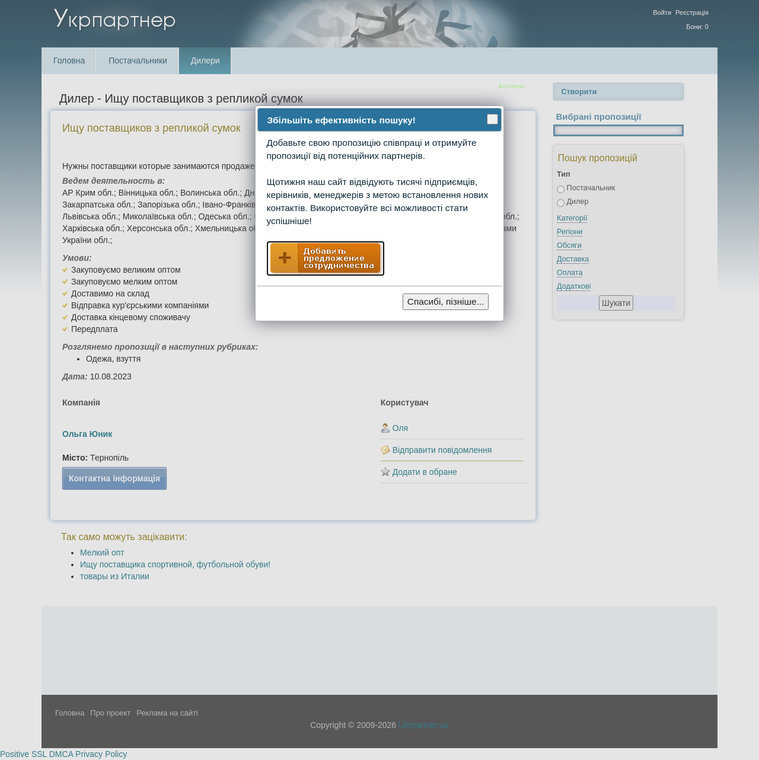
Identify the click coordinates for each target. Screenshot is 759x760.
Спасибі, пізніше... (445, 301)
